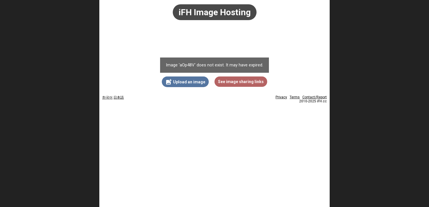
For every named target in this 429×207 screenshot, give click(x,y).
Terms (295, 97)
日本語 (118, 97)
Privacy (281, 97)
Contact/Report (314, 97)
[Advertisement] (214, 42)
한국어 (107, 97)
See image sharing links (241, 81)
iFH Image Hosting (215, 12)
